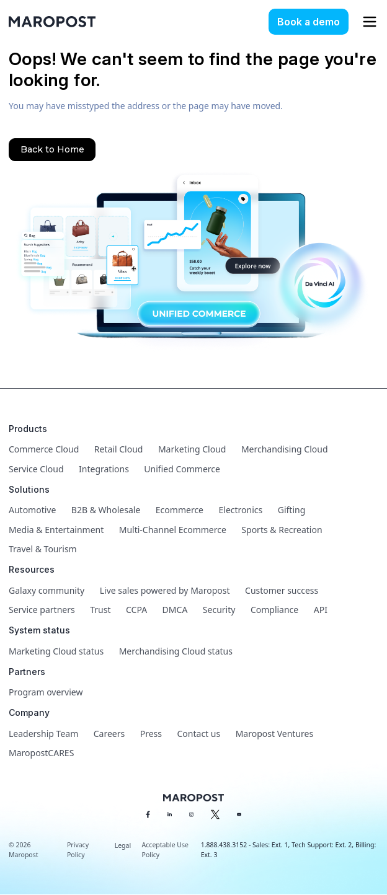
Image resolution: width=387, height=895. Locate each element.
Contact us (199, 733)
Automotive (32, 510)
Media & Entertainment (56, 530)
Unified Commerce (182, 469)
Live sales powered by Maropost (165, 590)
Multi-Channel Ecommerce (172, 530)
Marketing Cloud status (56, 651)
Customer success (281, 590)
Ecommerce (179, 510)
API (320, 609)
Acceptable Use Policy (165, 849)
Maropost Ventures (274, 733)
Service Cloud (36, 469)
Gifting (292, 510)
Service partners (42, 609)
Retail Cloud (118, 449)
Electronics (241, 510)
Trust (100, 609)
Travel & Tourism (43, 549)
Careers (109, 733)
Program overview (45, 692)
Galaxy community (46, 590)
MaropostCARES (41, 753)
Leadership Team (43, 733)
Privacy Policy (78, 849)
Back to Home (52, 149)
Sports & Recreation (281, 530)
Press (151, 733)
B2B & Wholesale (105, 510)
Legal (123, 845)
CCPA (136, 609)
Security (219, 609)
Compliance (274, 609)
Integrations (104, 469)
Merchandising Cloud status (176, 651)
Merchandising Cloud (284, 449)
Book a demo (308, 21)
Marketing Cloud (192, 449)
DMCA (175, 609)
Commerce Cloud (44, 449)
